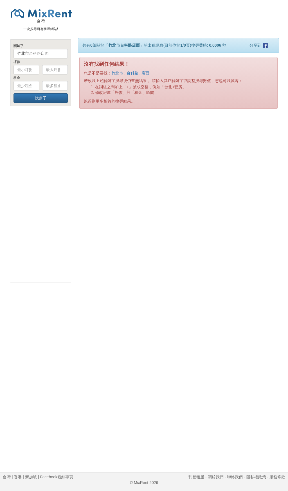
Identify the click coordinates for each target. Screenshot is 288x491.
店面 (145, 73)
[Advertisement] (40, 194)
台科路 (132, 73)
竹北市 (117, 73)
